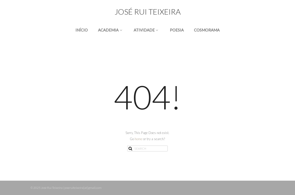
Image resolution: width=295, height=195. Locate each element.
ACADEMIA (110, 30)
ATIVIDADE (147, 30)
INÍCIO (81, 30)
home (138, 139)
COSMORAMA (207, 30)
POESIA (177, 30)
